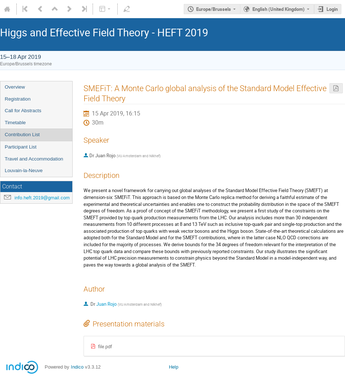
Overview (15, 87)
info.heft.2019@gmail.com (42, 198)
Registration (18, 99)
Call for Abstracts (23, 110)
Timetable (15, 122)
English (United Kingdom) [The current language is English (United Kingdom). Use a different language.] (278, 9)
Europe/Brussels (213, 9)
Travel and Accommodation (34, 159)
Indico (77, 367)
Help (173, 367)
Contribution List (22, 134)
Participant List (20, 147)
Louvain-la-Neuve (23, 170)
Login (332, 9)
